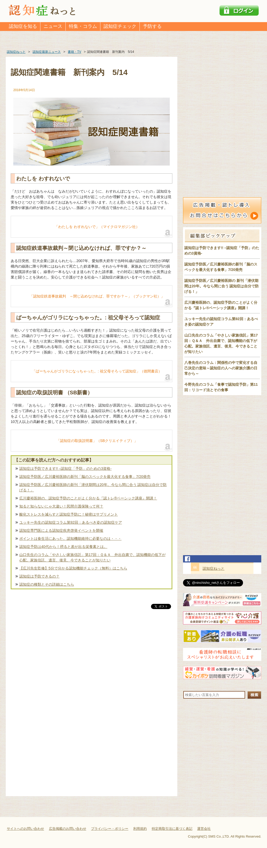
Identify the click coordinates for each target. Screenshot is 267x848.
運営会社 (204, 829)
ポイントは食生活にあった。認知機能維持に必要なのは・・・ (70, 538)
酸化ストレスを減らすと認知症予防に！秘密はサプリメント (68, 514)
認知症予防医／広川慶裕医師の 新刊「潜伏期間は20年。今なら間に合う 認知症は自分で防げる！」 (221, 286)
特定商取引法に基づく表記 (172, 829)
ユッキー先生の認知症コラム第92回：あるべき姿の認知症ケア (70, 522)
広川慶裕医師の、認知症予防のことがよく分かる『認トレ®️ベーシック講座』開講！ (88, 498)
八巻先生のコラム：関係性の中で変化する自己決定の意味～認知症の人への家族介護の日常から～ (220, 368)
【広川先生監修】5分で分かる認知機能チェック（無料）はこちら (73, 568)
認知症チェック (120, 26)
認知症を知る (23, 26)
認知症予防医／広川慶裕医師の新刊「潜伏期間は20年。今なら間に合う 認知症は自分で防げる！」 (93, 487)
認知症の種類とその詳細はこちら (46, 584)
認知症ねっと (213, 568)
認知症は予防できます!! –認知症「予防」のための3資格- (65, 468)
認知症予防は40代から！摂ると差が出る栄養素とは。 (63, 547)
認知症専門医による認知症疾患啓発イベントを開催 (61, 530)
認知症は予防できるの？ (39, 576)
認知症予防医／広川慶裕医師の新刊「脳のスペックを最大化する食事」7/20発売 (84, 476)
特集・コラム (83, 26)
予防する (152, 26)
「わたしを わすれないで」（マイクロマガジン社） (96, 227)
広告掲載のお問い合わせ (67, 829)
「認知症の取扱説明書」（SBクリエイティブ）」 (97, 441)
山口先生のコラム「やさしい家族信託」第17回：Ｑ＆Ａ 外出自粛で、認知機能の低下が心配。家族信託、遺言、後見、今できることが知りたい (92, 557)
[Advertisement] (91, 664)
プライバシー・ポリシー (109, 829)
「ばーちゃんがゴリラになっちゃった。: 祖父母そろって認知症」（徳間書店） (97, 371)
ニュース (53, 26)
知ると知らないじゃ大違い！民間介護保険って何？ (61, 506)
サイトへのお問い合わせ (25, 829)
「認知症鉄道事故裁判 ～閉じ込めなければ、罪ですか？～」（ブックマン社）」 (97, 296)
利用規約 (140, 829)
